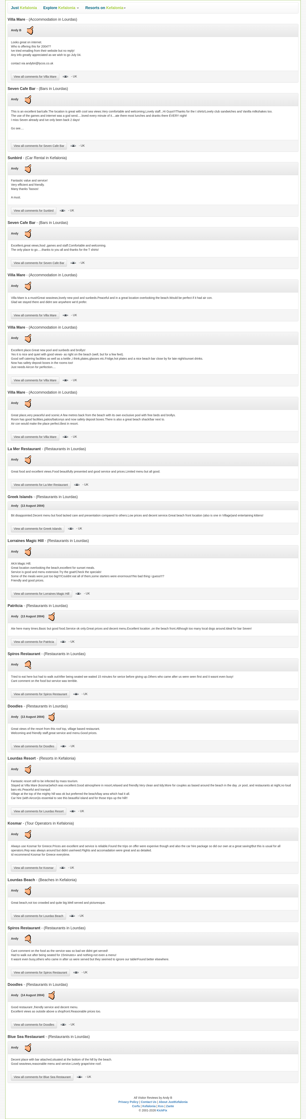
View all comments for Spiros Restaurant (40, 694)
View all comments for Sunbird (34, 210)
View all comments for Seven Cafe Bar (39, 146)
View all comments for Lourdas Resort (39, 811)
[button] (61, 8)
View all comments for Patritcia (34, 641)
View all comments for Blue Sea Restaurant (42, 1077)
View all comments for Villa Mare (35, 76)
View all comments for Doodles (34, 746)
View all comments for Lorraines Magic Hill (41, 593)
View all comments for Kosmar (34, 868)
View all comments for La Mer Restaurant (41, 484)
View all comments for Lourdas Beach (38, 916)
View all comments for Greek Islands (38, 528)
